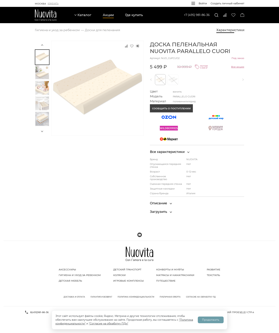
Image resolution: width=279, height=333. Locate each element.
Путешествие (166, 280)
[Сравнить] (224, 15)
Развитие (213, 269)
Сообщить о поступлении (171, 108)
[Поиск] (216, 15)
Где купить (134, 15)
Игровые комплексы (128, 280)
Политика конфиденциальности (136, 297)
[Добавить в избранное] (132, 46)
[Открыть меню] (193, 3)
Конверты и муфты (170, 269)
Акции (108, 15)
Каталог (82, 15)
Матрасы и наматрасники (175, 275)
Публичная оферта (170, 297)
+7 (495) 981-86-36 (197, 15)
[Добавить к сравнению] (126, 46)
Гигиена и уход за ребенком (80, 275)
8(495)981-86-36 (39, 312)
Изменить (53, 4)
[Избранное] (233, 15)
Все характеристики (169, 152)
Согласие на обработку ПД (201, 297)
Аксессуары (67, 269)
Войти (203, 3)
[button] (151, 79)
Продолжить (210, 319)
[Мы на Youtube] (139, 235)
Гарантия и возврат (101, 297)
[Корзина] (242, 15)
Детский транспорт (127, 269)
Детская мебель (70, 280)
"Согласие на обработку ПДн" (108, 323)
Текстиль (213, 275)
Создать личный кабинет (227, 3)
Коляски (119, 275)
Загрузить (161, 212)
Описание (161, 203)
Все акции (237, 66)
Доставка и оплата (74, 297)
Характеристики (230, 30)
